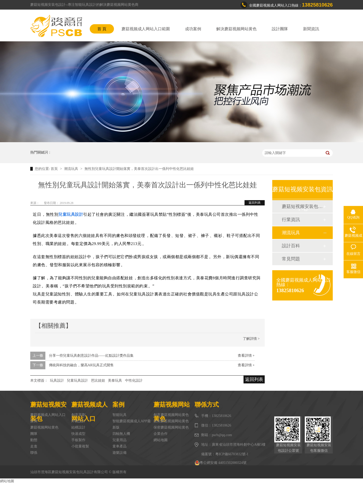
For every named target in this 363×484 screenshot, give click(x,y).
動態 (33, 440)
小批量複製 (80, 446)
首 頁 (101, 29)
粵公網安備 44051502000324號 (221, 462)
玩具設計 (57, 380)
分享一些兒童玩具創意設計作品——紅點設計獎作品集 (91, 355)
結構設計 (78, 427)
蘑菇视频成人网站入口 (48, 415)
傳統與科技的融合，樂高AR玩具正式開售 (81, 365)
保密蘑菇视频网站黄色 (171, 427)
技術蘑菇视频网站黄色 (171, 421)
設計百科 (291, 245)
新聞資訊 (311, 29)
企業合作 (161, 434)
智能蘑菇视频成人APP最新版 (131, 424)
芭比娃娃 (98, 380)
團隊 (33, 434)
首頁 (55, 169)
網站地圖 (161, 440)
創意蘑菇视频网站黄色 (171, 415)
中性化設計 (134, 380)
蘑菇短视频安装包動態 (302, 206)
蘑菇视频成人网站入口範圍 (146, 29)
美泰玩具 (115, 380)
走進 (33, 446)
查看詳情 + (246, 355)
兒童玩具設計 (77, 380)
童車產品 (119, 446)
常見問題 (291, 258)
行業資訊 (291, 219)
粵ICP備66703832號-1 (231, 454)
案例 (33, 421)
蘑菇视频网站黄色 (44, 427)
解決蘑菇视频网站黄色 (236, 29)
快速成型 (78, 434)
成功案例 (193, 29)
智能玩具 (119, 415)
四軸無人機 (121, 434)
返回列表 (255, 202)
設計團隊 (280, 29)
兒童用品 (119, 440)
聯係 (33, 453)
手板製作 (78, 440)
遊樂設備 (119, 453)
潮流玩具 (71, 169)
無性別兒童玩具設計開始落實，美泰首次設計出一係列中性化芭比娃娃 (139, 169)
